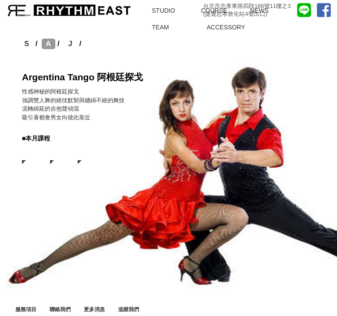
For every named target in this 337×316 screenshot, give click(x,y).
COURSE (214, 10)
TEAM (160, 27)
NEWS (259, 10)
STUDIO (163, 10)
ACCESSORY (226, 27)
